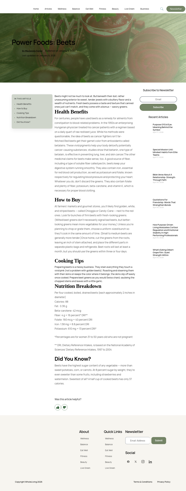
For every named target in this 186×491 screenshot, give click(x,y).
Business (144, 8)
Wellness (62, 8)
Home (36, 8)
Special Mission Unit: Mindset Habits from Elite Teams (165, 152)
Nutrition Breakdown (26, 117)
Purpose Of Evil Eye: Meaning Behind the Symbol (162, 127)
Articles (48, 8)
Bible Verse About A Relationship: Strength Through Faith (164, 177)
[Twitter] (136, 462)
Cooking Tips (23, 113)
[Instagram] (143, 462)
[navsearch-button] (162, 8)
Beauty (115, 8)
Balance (76, 8)
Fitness (102, 8)
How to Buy (22, 108)
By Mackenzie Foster (32, 51)
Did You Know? (23, 122)
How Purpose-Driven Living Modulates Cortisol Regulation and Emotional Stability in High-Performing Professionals (165, 230)
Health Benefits (24, 104)
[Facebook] (128, 462)
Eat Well (89, 8)
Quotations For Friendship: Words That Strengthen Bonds (164, 202)
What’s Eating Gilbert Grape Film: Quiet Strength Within (163, 252)
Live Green (129, 8)
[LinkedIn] (150, 462)
